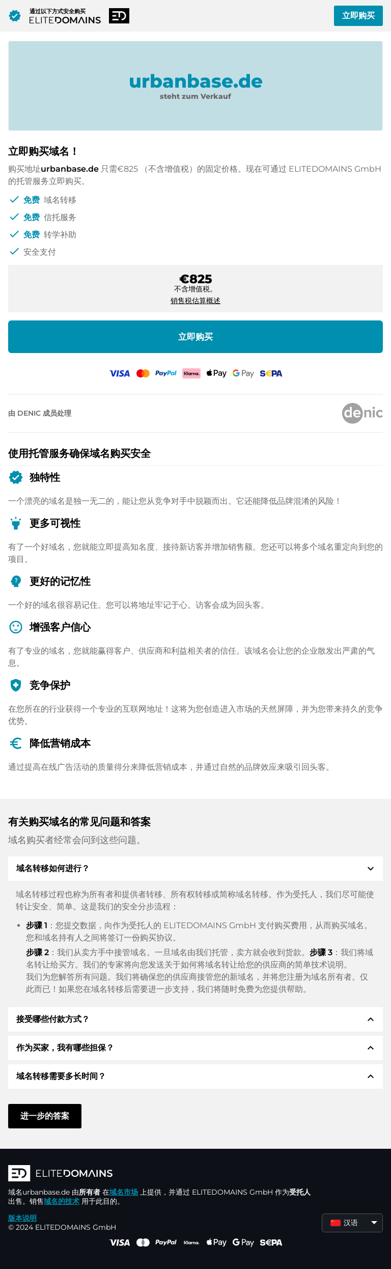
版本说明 (22, 1218)
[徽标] (161, 1174)
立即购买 (358, 15)
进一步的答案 (44, 1116)
